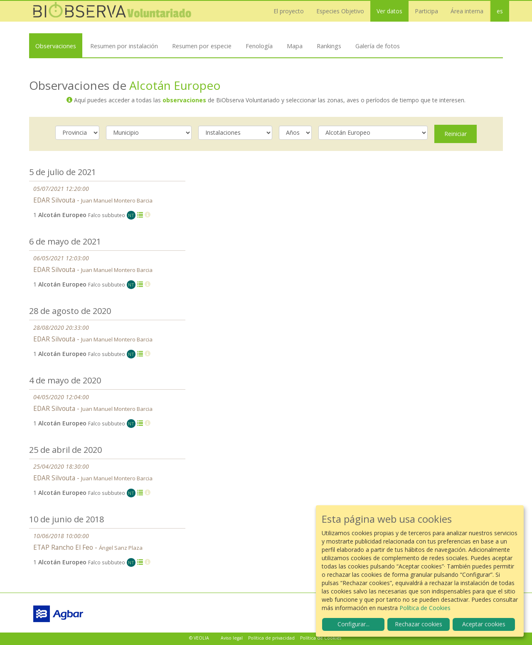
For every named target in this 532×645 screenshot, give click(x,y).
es (500, 11)
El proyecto (288, 11)
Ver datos (389, 11)
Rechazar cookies (418, 624)
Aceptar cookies (483, 624)
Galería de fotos (377, 46)
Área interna (467, 11)
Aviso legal (232, 638)
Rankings (329, 46)
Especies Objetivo (340, 11)
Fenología (259, 46)
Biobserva (112, 11)
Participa (426, 11)
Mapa (295, 46)
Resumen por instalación (124, 46)
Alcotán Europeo (175, 85)
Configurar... (353, 624)
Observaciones (55, 46)
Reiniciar (455, 134)
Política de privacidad (271, 638)
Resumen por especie (202, 46)
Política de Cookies (320, 638)
